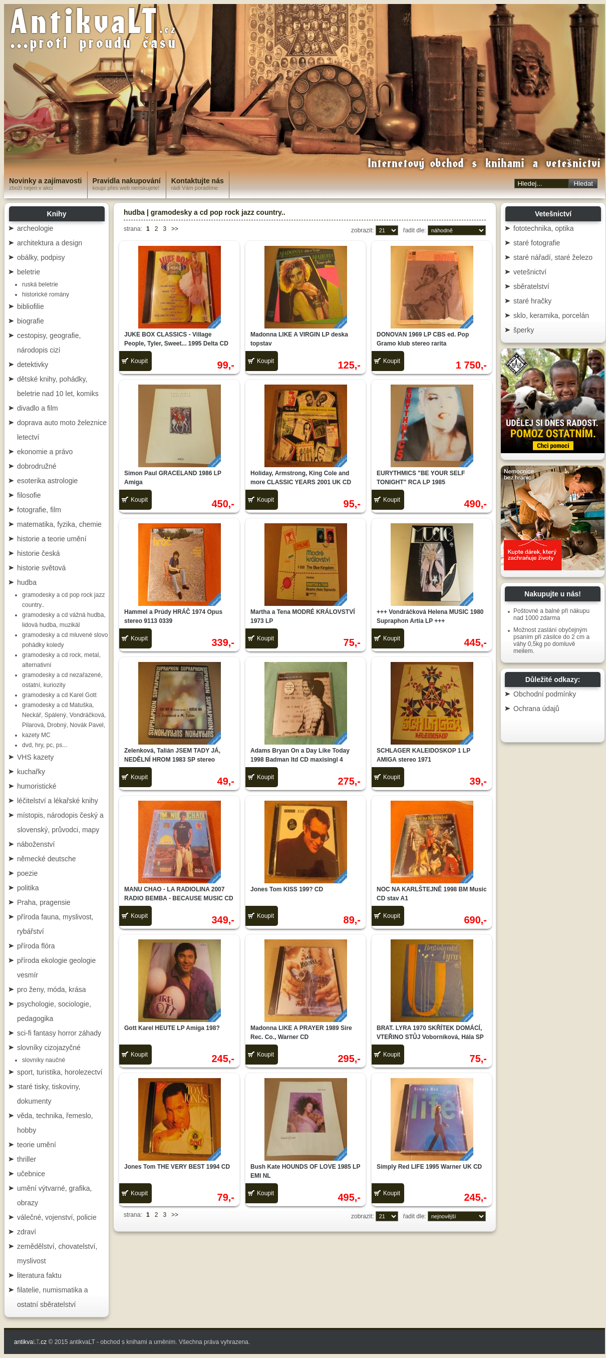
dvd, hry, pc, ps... (44, 745)
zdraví (26, 1232)
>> (174, 228)
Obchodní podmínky (544, 694)
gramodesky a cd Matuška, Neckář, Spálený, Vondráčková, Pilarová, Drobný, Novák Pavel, (64, 715)
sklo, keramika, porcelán (551, 315)
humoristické (37, 786)
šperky (523, 330)
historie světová (41, 568)
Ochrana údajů (536, 709)
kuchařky (31, 772)
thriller (26, 1159)
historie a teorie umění (52, 539)
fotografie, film (39, 510)
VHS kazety (35, 757)
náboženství (36, 844)
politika (28, 888)
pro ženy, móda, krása (51, 989)
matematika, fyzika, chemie (59, 524)
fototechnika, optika (543, 228)
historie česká (38, 553)
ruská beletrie (40, 284)
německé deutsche (46, 859)
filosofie (29, 495)
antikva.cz (30, 1341)
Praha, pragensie (44, 902)
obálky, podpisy (41, 257)
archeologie (35, 228)
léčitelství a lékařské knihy (57, 801)
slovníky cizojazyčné (49, 1048)
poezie (27, 873)
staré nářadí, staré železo (552, 257)
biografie (30, 321)
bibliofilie (30, 306)
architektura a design (49, 243)
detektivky (32, 365)
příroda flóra (36, 946)
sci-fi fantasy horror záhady (59, 1033)
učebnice (31, 1174)
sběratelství (531, 286)
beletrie (28, 272)
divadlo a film (37, 408)
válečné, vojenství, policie (57, 1217)
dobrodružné (37, 466)
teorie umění (36, 1145)
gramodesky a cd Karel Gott (59, 695)
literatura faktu (39, 1275)
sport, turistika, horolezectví (59, 1072)
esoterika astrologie (47, 481)
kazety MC (36, 735)
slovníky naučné (43, 1060)
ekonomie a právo (45, 452)
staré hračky (532, 301)
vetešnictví (529, 272)
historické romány (45, 294)
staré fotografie (536, 243)
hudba (27, 582)
